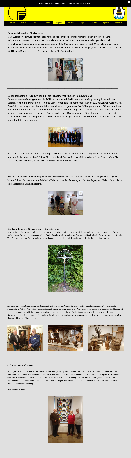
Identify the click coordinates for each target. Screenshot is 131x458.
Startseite (12, 23)
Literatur (94, 23)
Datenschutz (118, 23)
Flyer (82, 23)
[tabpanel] (65, 42)
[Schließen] (129, 2)
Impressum (106, 23)
